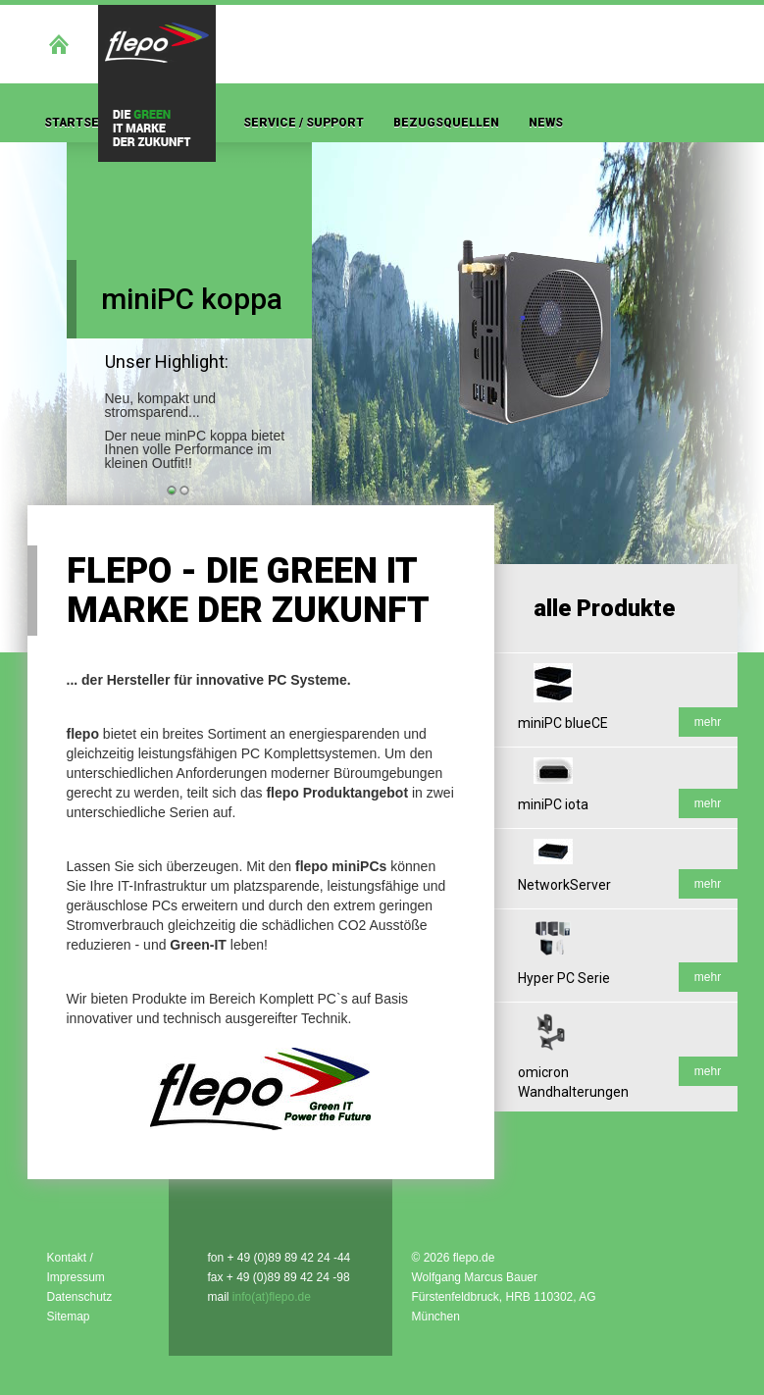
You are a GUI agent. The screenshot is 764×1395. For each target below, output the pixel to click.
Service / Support (303, 122)
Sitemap (68, 1316)
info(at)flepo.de (271, 1297)
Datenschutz (80, 1297)
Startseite (81, 122)
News (546, 122)
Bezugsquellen (446, 122)
